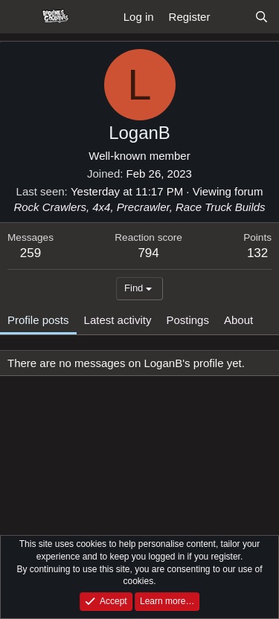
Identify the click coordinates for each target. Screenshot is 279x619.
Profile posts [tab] (38, 320)
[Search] (261, 16)
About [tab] (238, 320)
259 (30, 253)
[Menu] (20, 17)
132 (257, 253)
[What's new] (231, 16)
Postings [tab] (187, 320)
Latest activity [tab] (118, 320)
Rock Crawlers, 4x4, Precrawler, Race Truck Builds (139, 207)
